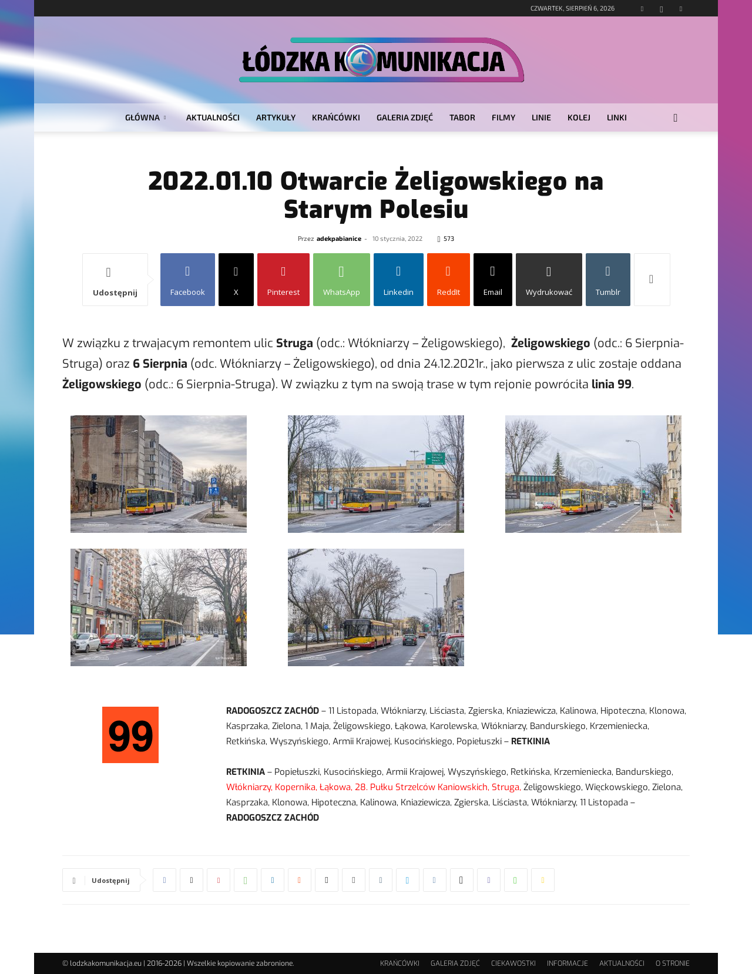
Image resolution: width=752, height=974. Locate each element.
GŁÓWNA (145, 117)
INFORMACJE (567, 963)
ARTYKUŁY (276, 117)
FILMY (503, 117)
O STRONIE (673, 963)
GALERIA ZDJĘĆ (405, 117)
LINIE (541, 117)
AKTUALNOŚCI (213, 117)
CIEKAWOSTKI (513, 963)
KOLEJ (579, 117)
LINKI (617, 117)
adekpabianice (339, 238)
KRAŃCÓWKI (336, 117)
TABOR (462, 117)
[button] (676, 118)
